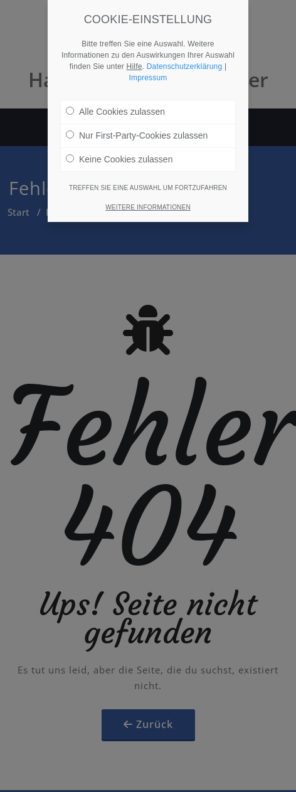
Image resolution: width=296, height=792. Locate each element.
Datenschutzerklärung (185, 56)
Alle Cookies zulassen (115, 102)
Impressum (148, 67)
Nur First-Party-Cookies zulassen (137, 125)
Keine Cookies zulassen (119, 149)
